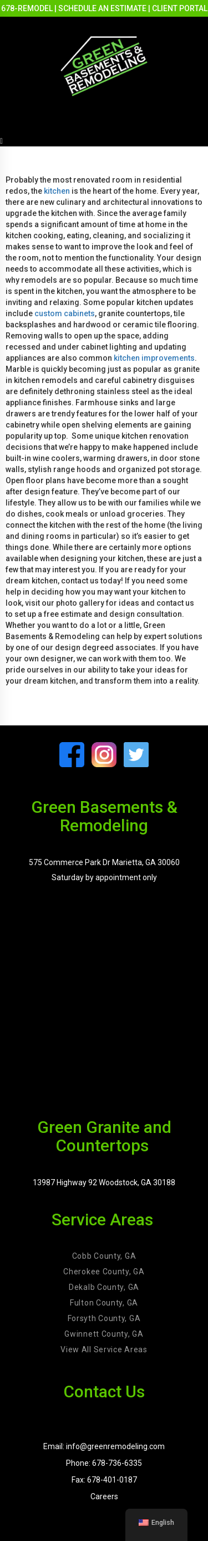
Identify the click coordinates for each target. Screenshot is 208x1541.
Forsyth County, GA (104, 1318)
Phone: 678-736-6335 (104, 1463)
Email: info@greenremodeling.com (104, 1446)
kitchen (57, 191)
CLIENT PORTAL (179, 8)
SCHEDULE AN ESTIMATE (102, 8)
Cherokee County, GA (103, 1271)
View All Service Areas (103, 1349)
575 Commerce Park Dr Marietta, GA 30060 (104, 862)
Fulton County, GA (104, 1302)
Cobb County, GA (104, 1256)
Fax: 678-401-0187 (104, 1479)
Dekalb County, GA (104, 1287)
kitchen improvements (154, 358)
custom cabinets (64, 313)
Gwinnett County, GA (103, 1333)
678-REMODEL (27, 8)
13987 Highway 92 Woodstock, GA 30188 (104, 1182)
